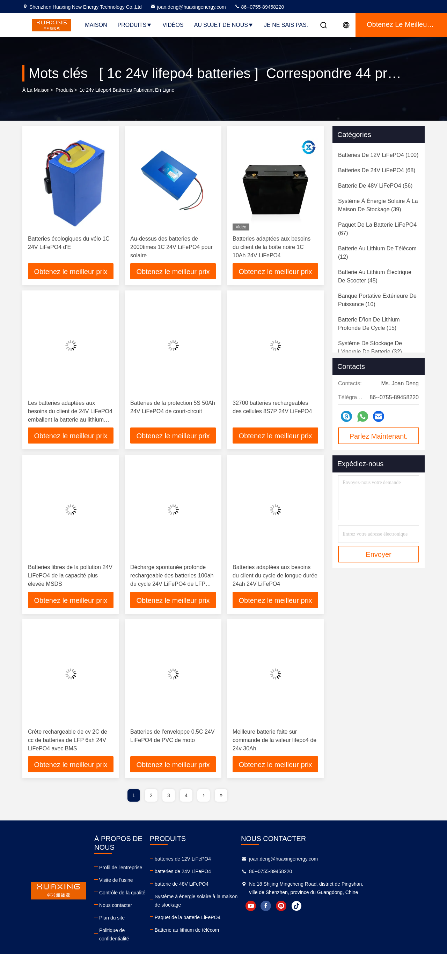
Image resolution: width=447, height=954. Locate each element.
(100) (378, 155)
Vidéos (172, 25)
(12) (377, 252)
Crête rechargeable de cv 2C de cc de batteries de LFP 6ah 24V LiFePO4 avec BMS (67, 741)
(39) (378, 205)
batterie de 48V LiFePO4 (214, 886)
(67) (377, 229)
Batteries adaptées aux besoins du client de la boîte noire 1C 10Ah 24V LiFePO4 (271, 247)
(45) (374, 276)
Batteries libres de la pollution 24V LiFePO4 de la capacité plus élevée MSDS (70, 577)
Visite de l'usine (125, 874)
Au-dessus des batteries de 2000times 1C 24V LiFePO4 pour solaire (171, 247)
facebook (332, 916)
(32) (370, 347)
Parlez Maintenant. (379, 436)
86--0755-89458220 (259, 7)
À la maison (36, 90)
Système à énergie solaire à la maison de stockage (242, 899)
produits (64, 90)
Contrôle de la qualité (131, 886)
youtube (317, 916)
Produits (134, 25)
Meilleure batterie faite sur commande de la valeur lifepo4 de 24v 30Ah (274, 741)
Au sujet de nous (224, 25)
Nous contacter (124, 899)
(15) (369, 324)
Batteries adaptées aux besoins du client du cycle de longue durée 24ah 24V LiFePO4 (275, 577)
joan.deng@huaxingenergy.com (188, 7)
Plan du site (120, 911)
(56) (375, 186)
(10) (377, 300)
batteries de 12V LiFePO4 (215, 861)
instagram (347, 916)
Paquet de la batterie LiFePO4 (220, 911)
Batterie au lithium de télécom (219, 924)
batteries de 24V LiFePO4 (215, 874)
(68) (376, 170)
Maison (96, 25)
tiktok (363, 916)
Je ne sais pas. (286, 25)
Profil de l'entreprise (129, 861)
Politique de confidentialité (136, 924)
